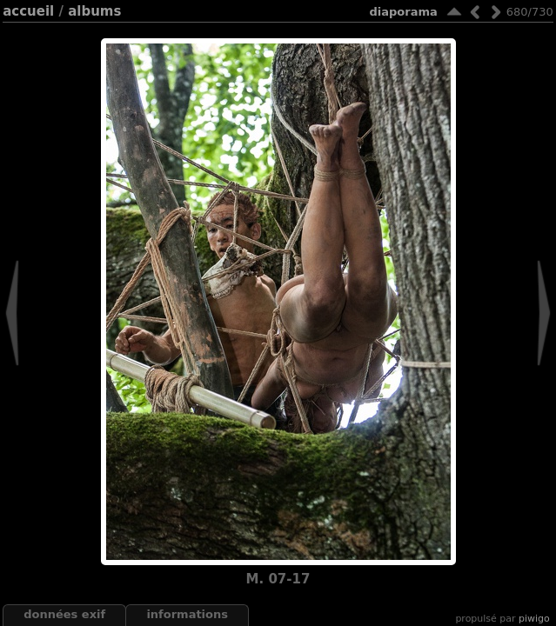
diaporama (404, 11)
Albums (94, 11)
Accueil (28, 11)
